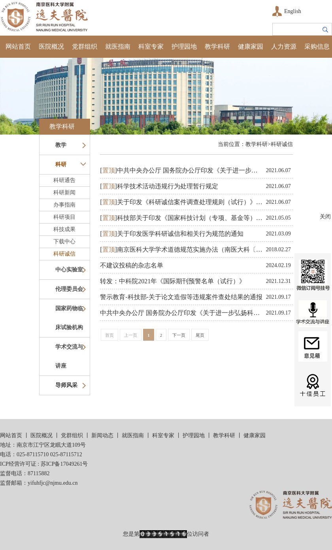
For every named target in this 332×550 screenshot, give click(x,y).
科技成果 (64, 229)
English (292, 11)
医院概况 (51, 46)
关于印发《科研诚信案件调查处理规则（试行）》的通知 (187, 202)
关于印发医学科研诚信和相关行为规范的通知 (171, 233)
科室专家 (151, 46)
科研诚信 (64, 254)
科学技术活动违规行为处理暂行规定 (159, 186)
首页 (109, 335)
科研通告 (64, 180)
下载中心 (64, 242)
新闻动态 (102, 435)
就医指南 (117, 46)
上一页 (130, 335)
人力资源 (283, 46)
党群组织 (84, 46)
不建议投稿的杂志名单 (131, 265)
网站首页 (18, 46)
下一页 (178, 335)
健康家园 (250, 46)
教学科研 (217, 46)
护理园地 (184, 46)
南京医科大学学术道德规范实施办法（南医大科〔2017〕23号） (197, 249)
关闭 (325, 217)
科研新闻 (64, 192)
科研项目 (64, 217)
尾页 (200, 335)
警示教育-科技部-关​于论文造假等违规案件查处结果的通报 (181, 297)
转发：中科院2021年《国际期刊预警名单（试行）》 (172, 281)
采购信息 (317, 46)
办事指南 (64, 205)
